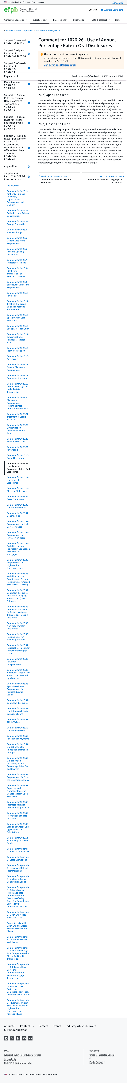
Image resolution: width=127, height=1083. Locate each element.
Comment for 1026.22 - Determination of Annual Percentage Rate (18, 429)
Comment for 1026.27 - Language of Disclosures (18, 480)
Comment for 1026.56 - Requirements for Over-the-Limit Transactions (18, 777)
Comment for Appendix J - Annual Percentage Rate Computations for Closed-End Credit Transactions (18, 953)
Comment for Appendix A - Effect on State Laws (18, 850)
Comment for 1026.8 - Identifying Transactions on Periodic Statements (17, 272)
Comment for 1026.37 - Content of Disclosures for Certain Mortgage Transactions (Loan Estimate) (18, 596)
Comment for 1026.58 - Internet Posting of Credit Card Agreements (18, 804)
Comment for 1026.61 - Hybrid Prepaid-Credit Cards (18, 840)
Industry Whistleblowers (81, 1026)
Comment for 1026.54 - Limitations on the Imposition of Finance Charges (18, 748)
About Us (9, 1026)
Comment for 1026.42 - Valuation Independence (18, 661)
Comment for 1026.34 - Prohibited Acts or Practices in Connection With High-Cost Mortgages (18, 549)
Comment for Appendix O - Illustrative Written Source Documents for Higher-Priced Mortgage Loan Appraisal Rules (18, 1007)
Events (57, 1026)
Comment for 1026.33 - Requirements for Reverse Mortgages (18, 535)
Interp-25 (54, 176)
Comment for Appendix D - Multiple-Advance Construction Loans (18, 879)
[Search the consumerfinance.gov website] (92, 10)
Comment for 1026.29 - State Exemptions (18, 498)
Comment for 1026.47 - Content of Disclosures (18, 702)
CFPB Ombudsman (16, 1030)
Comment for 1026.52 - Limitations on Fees (18, 729)
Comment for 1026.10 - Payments (18, 294)
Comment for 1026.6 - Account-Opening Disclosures (17, 251)
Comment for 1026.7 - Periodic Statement (17, 261)
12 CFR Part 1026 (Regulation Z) (49, 30)
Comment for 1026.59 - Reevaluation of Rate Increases (18, 815)
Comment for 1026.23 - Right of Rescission (18, 440)
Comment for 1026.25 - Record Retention (18, 457)
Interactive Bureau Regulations (19, 30)
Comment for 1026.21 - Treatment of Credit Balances (18, 416)
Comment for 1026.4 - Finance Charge (17, 231)
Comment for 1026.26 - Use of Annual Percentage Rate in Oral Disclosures (18, 468)
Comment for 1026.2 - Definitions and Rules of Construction (18, 213)
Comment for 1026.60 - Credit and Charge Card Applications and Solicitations (18, 828)
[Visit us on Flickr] (30, 1038)
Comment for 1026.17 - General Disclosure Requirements (18, 367)
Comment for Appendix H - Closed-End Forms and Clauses (18, 939)
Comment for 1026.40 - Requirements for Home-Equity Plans (18, 637)
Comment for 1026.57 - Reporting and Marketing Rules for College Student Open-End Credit (18, 791)
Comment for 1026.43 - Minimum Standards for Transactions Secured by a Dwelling (18, 674)
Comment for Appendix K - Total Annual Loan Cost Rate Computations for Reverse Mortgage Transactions (18, 971)
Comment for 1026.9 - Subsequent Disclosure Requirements (18, 284)
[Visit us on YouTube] (24, 1038)
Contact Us (27, 1026)
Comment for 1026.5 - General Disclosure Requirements (17, 240)
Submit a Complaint (112, 10)
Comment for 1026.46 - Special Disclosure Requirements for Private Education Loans (18, 689)
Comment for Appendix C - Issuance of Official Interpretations (18, 868)
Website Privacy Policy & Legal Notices (22, 1055)
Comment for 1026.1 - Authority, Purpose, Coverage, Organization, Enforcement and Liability (17, 198)
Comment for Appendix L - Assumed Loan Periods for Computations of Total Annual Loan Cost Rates (18, 989)
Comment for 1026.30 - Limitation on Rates (18, 506)
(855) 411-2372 (118, 2)
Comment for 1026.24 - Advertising (18, 448)
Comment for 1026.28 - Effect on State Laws (18, 490)
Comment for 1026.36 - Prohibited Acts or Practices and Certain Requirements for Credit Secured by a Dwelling (18, 579)
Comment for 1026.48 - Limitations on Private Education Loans (18, 711)
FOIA (6, 1050)
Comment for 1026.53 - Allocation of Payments (18, 737)
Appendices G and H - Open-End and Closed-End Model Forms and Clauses (17, 927)
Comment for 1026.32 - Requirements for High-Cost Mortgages (18, 524)
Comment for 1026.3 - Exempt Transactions (17, 223)
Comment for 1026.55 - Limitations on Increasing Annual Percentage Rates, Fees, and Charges (18, 763)
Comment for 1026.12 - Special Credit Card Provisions (18, 317)
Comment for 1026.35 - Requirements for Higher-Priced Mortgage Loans (18, 564)
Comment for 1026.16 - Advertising (18, 358)
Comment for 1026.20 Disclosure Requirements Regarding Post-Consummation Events (18, 403)
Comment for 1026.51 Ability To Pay (17, 721)
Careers (43, 1026)
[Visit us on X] (12, 1038)
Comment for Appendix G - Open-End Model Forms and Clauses (18, 914)
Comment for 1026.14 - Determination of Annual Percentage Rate (18, 338)
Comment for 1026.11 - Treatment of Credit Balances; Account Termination (18, 305)
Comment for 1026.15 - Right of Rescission (18, 349)
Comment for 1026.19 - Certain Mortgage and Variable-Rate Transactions (18, 388)
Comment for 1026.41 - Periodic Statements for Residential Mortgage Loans (18, 649)
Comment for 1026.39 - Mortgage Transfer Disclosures (18, 626)
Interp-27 (111, 176)
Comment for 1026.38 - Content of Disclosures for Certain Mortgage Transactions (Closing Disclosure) (18, 612)
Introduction (13, 185)
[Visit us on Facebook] (6, 1038)
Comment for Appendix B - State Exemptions (18, 858)
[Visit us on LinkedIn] (18, 1038)
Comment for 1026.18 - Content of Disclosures (18, 377)
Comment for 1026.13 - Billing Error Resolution (18, 327)
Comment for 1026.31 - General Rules (18, 515)
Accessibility (10, 1059)
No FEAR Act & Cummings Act (18, 1063)
